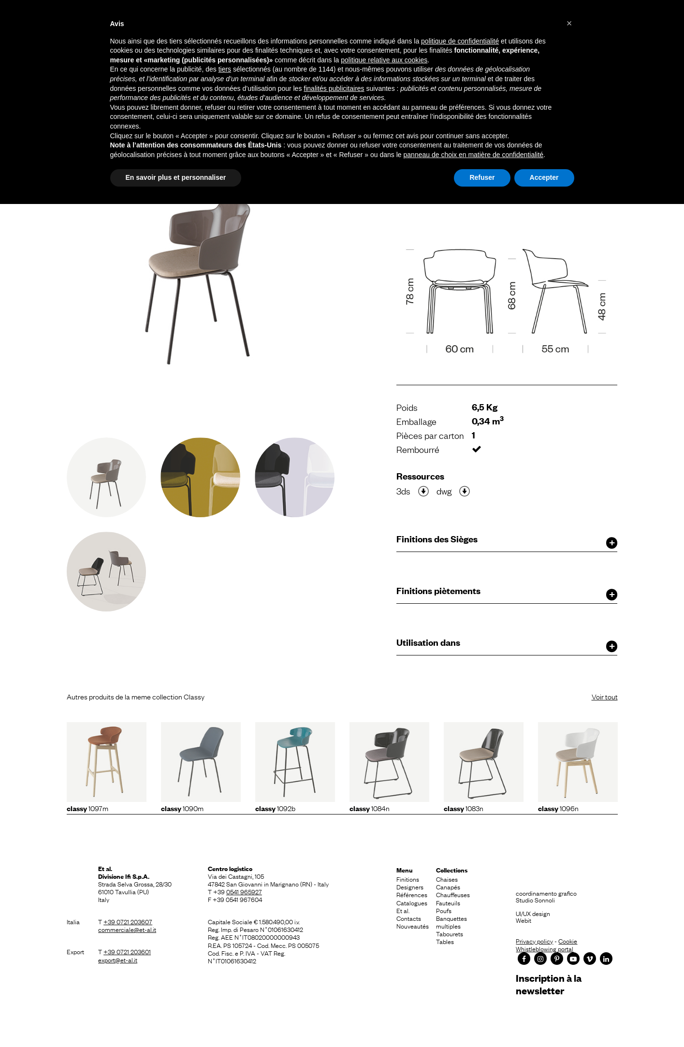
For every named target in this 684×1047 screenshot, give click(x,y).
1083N (463, 807)
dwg (444, 490)
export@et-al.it (117, 959)
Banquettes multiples (451, 922)
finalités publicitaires (334, 88)
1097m (87, 807)
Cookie (567, 940)
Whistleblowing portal (544, 948)
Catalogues (411, 902)
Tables (445, 941)
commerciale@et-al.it (127, 929)
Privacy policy (534, 940)
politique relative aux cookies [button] (384, 60)
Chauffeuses (453, 894)
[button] (569, 23)
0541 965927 (244, 891)
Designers (409, 886)
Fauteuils (448, 902)
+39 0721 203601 (127, 951)
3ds (403, 490)
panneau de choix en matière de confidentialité (474, 155)
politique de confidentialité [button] (460, 41)
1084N (369, 807)
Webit (523, 920)
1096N (558, 807)
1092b (275, 807)
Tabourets (449, 933)
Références (411, 894)
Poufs (443, 910)
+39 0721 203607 (127, 921)
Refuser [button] (482, 177)
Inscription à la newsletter (549, 984)
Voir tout (605, 696)
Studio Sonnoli (535, 899)
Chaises (447, 879)
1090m (182, 807)
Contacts (408, 918)
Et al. (402, 910)
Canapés (448, 886)
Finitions (407, 879)
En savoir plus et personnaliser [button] (176, 177)
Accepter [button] (544, 177)
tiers (224, 69)
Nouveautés (412, 926)
